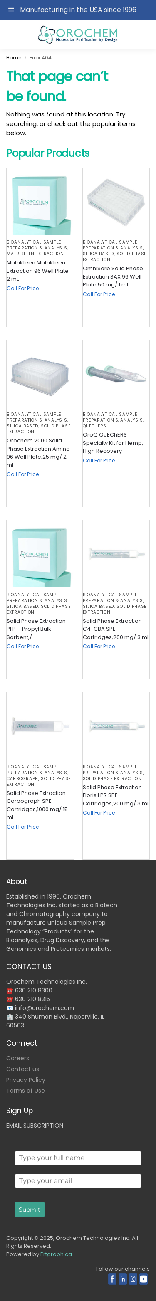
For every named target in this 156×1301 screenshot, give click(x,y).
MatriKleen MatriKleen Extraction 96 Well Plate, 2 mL (38, 271)
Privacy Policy (25, 1080)
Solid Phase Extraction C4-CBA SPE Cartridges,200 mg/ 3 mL (116, 629)
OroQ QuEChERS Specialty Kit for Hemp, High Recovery (113, 443)
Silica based (98, 254)
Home (13, 57)
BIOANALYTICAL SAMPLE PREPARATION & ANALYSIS (37, 245)
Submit (29, 1209)
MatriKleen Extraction (35, 254)
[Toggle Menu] (11, 10)
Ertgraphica (56, 1254)
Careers (17, 1058)
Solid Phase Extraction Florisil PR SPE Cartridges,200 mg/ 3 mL (116, 795)
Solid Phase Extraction (112, 778)
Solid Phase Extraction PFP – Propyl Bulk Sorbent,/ (36, 629)
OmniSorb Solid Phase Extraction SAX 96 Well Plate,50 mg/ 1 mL (113, 276)
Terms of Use (25, 1090)
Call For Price (23, 288)
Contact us (22, 1069)
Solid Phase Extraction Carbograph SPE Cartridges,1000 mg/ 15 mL (37, 805)
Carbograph (22, 778)
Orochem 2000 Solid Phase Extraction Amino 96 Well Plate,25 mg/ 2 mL (38, 453)
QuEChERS (95, 426)
